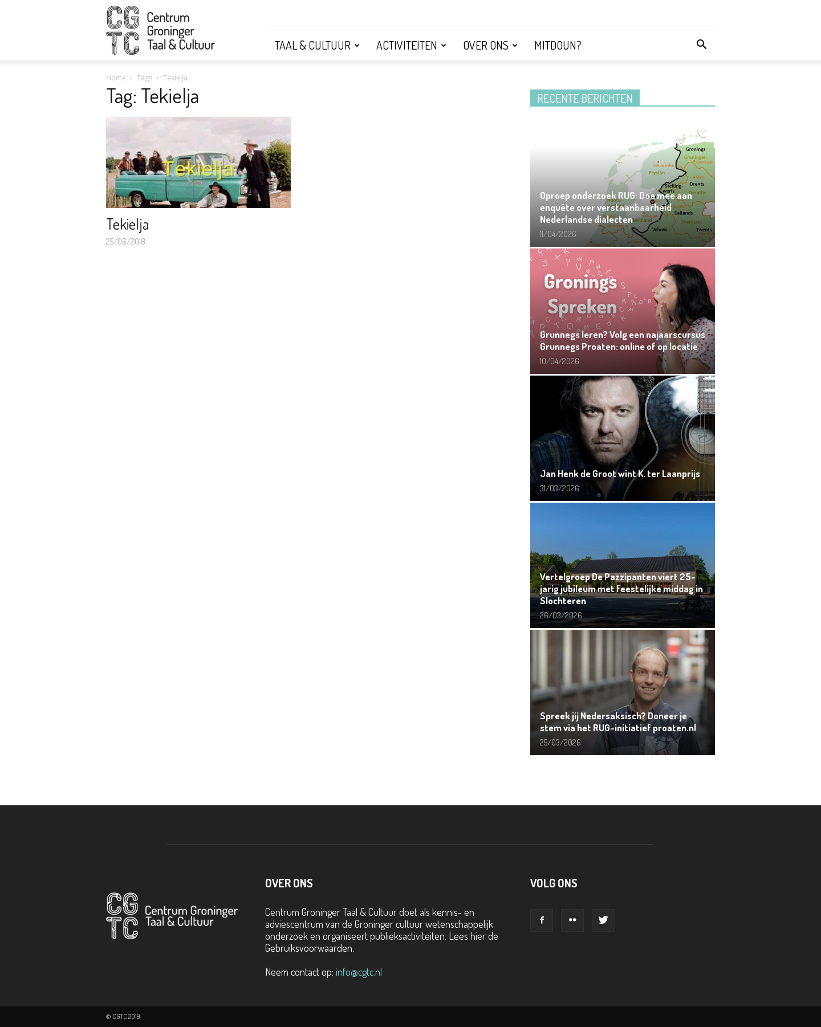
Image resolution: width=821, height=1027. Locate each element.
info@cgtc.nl (359, 971)
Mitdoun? (558, 45)
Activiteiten (411, 45)
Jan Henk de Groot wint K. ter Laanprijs (620, 473)
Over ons (490, 45)
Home (116, 78)
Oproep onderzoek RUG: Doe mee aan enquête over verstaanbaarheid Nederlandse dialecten (616, 207)
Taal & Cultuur (317, 45)
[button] (701, 45)
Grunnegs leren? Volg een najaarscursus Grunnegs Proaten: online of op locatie (622, 340)
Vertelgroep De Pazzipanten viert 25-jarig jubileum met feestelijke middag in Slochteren (621, 588)
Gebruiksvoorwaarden (308, 948)
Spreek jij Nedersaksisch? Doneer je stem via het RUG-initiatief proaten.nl (618, 721)
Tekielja (127, 223)
